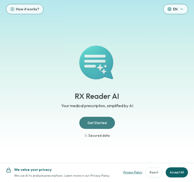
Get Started (97, 123)
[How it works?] (24, 9)
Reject (154, 172)
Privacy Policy (132, 172)
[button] (175, 9)
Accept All (177, 172)
